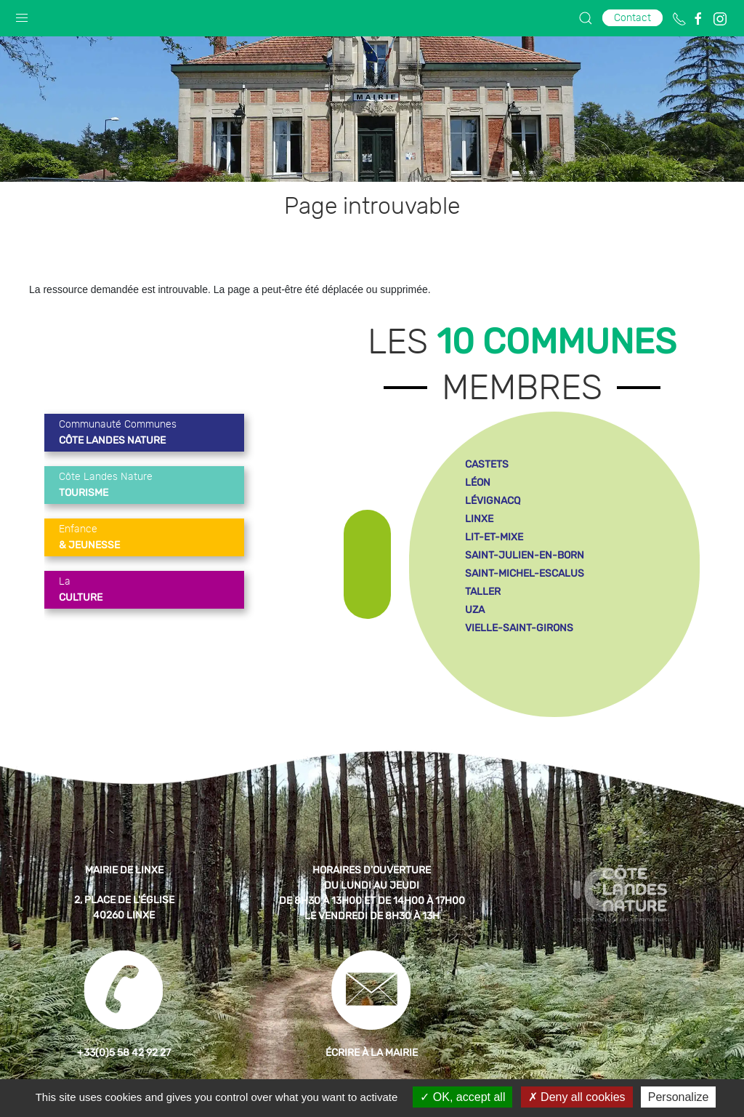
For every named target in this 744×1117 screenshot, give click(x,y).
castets (487, 464)
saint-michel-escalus (524, 573)
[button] (22, 14)
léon (477, 482)
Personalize (678, 1097)
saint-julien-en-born (524, 555)
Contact (632, 17)
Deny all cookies (577, 1097)
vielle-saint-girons (519, 628)
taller (483, 591)
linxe (479, 519)
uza (475, 610)
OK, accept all (462, 1097)
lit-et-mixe (494, 537)
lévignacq (492, 501)
